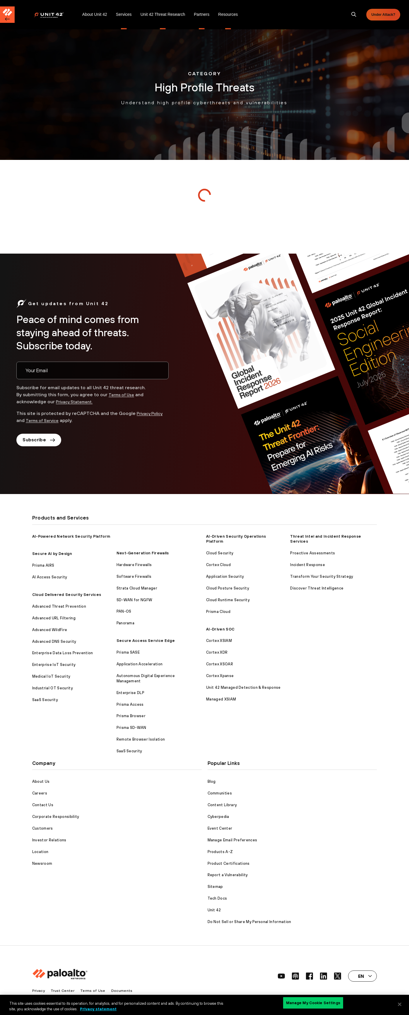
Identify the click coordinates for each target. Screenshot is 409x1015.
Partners (201, 14)
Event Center (220, 828)
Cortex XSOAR (219, 664)
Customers (42, 828)
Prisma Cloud (218, 611)
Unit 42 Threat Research (163, 14)
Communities (220, 793)
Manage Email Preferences (232, 840)
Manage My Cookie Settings (313, 1004)
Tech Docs (217, 898)
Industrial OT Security (52, 688)
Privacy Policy (152, 413)
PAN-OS (124, 611)
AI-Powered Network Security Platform (71, 536)
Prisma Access (130, 704)
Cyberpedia (218, 816)
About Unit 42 (94, 14)
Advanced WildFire (49, 630)
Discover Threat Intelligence (316, 588)
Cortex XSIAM (219, 640)
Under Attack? (383, 15)
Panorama (126, 623)
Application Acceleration (140, 664)
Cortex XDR (216, 652)
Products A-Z (220, 852)
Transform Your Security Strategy (321, 576)
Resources (228, 14)
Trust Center (64, 990)
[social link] (281, 976)
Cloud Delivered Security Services (66, 594)
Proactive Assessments (312, 553)
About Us (41, 781)
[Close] (399, 1004)
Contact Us (42, 805)
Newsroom (42, 863)
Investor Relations (49, 840)
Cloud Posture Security (227, 588)
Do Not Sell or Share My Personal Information (249, 922)
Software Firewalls (134, 576)
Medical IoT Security (51, 676)
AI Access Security (49, 577)
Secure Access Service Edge (146, 640)
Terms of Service (45, 420)
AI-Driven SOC (220, 629)
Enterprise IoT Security (54, 664)
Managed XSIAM (221, 699)
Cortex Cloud (218, 565)
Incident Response (307, 565)
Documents (123, 990)
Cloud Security (219, 553)
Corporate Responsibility (55, 816)
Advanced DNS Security (54, 641)
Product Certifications (229, 863)
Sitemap (215, 886)
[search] (353, 14)
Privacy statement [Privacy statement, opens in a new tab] (98, 1009)
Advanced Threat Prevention (59, 606)
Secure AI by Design (52, 553)
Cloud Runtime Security (228, 600)
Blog (212, 781)
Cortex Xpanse (220, 676)
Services (124, 14)
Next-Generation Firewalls (143, 553)
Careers (39, 793)
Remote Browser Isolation (141, 739)
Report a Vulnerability (228, 875)
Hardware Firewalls (134, 565)
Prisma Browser (131, 716)
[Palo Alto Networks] (53, 14)
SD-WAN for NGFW (135, 600)
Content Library (222, 805)
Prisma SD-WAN (131, 727)
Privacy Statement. (77, 401)
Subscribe (40, 440)
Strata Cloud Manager (137, 588)
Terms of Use (123, 394)
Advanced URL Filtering (54, 618)
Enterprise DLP (130, 693)
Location (40, 852)
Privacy (39, 990)
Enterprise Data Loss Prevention (62, 653)
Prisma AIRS (43, 565)
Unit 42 (214, 910)
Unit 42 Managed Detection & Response (243, 687)
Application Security (225, 576)
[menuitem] (56, 14)
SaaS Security (45, 700)
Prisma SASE (128, 652)
